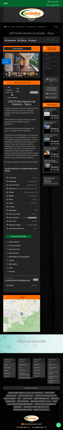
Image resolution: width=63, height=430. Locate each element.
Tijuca (6, 364)
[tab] (10, 48)
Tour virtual (5, 61)
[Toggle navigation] (56, 9)
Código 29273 (42, 26)
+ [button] (5, 301)
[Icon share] (4, 3)
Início (6, 26)
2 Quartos (37, 367)
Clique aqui (47, 181)
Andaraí (7, 376)
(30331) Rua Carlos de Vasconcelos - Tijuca (50, 148)
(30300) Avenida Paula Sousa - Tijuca (50, 135)
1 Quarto (36, 364)
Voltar (56, 26)
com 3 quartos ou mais (41, 409)
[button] (36, 62)
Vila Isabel (7, 367)
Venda (13, 26)
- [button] (5, 304)
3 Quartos (37, 370)
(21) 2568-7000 (54, 2)
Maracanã (7, 373)
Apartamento (32, 26)
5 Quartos (37, 376)
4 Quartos (37, 373)
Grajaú (6, 370)
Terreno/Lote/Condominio (24, 377)
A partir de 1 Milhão (52, 381)
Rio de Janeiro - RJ (21, 26)
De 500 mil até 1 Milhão (53, 377)
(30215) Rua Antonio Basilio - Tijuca (50, 122)
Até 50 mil (52, 364)
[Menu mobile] (31, 15)
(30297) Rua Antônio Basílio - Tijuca (50, 109)
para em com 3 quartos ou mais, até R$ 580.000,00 (26, 392)
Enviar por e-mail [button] (51, 79)
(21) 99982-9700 (53, 5)
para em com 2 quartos (36, 407)
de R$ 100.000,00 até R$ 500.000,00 (46, 395)
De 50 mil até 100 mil (52, 368)
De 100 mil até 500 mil (53, 372)
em (49, 392)
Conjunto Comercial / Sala (24, 373)
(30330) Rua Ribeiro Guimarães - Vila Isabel (51, 161)
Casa (20, 367)
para (11, 395)
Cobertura (22, 370)
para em (26, 395)
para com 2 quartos (40, 401)
